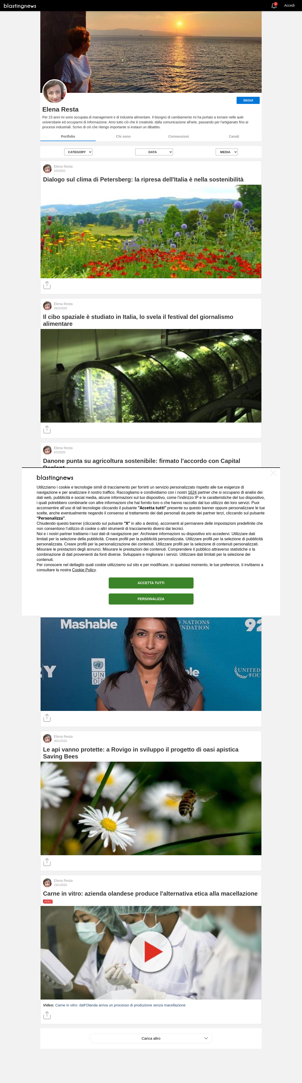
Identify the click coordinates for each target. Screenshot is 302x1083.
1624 (192, 492)
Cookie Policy (84, 570)
